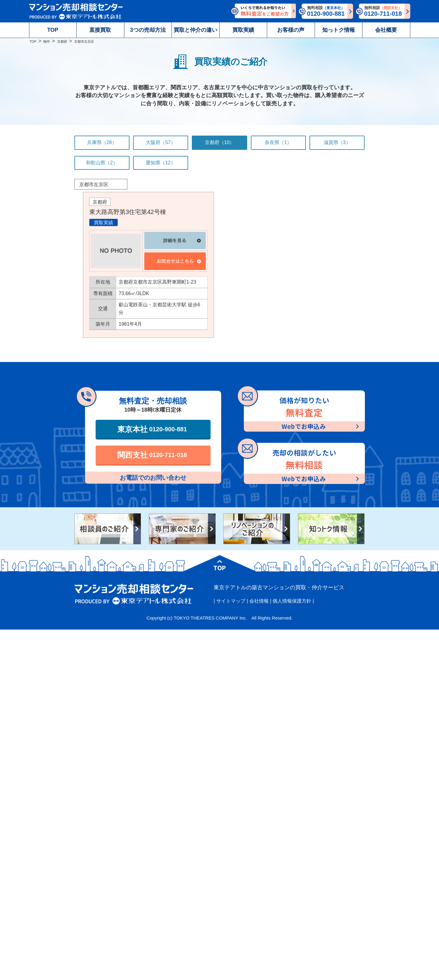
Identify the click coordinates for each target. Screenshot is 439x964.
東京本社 (152, 429)
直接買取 (100, 30)
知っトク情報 (338, 30)
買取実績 (243, 30)
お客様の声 (290, 30)
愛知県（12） (160, 162)
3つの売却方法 (148, 30)
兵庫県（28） (102, 142)
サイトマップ (230, 601)
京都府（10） (219, 142)
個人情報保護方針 (292, 601)
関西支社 (152, 455)
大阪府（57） (160, 142)
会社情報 (259, 601)
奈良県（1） (278, 142)
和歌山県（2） (102, 162)
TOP (52, 30)
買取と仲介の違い (195, 30)
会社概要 (386, 30)
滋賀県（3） (337, 142)
